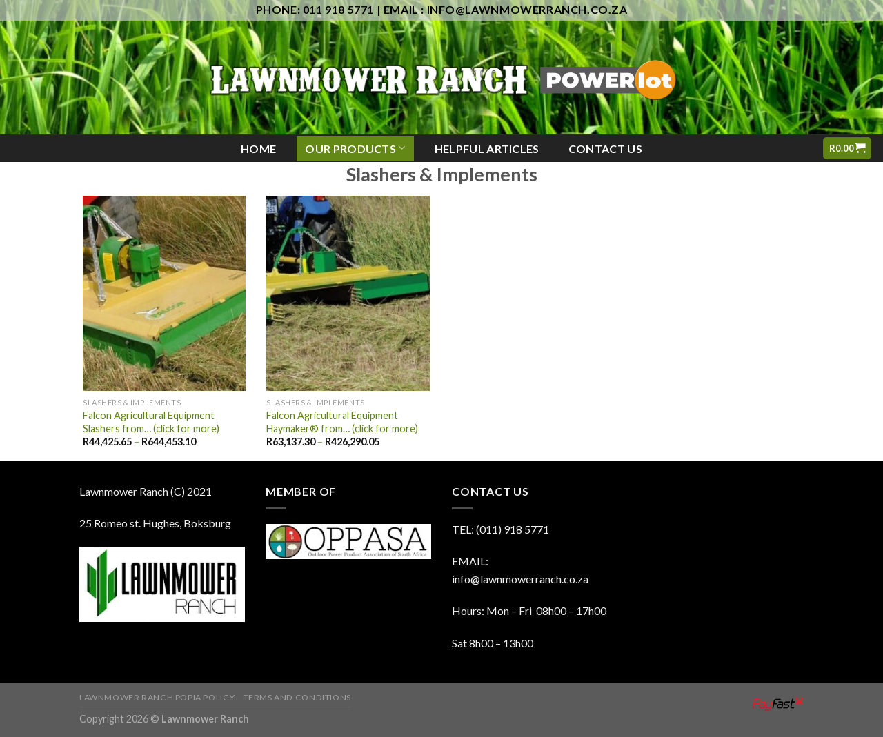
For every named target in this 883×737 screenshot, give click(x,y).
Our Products (355, 147)
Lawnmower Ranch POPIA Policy (157, 697)
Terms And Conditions (297, 697)
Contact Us (605, 148)
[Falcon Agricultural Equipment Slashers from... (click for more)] (164, 293)
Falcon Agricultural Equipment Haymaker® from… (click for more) (342, 422)
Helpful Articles (487, 148)
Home (258, 148)
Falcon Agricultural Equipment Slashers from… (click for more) (151, 422)
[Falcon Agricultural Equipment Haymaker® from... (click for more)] (347, 293)
